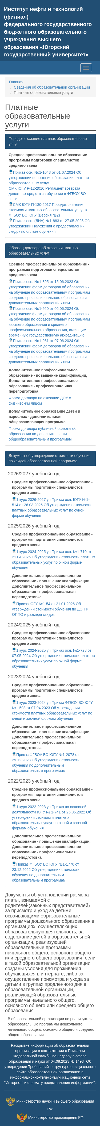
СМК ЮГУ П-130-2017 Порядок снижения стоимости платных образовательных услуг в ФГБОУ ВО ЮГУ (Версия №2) (48, 209)
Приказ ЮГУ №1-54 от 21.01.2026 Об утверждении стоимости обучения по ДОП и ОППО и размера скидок (50, 609)
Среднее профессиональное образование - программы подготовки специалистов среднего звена (49, 160)
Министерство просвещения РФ (55, 1117)
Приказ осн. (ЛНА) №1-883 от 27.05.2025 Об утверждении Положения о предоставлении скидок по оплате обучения (49, 226)
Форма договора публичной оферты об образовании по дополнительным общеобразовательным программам (43, 433)
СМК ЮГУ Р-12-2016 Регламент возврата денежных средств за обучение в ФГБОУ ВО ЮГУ (47, 193)
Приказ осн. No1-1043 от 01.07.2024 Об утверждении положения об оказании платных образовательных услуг (49, 177)
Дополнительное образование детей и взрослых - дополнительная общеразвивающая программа (44, 416)
